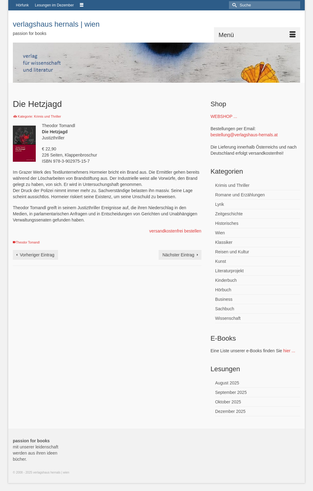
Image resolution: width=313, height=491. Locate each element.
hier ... (289, 350)
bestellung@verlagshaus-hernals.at (244, 134)
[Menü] (257, 35)
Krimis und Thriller (47, 116)
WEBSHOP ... (224, 116)
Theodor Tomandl (28, 242)
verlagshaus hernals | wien (56, 24)
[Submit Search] (233, 5)
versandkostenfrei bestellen (175, 231)
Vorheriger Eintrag (37, 254)
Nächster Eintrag (178, 254)
